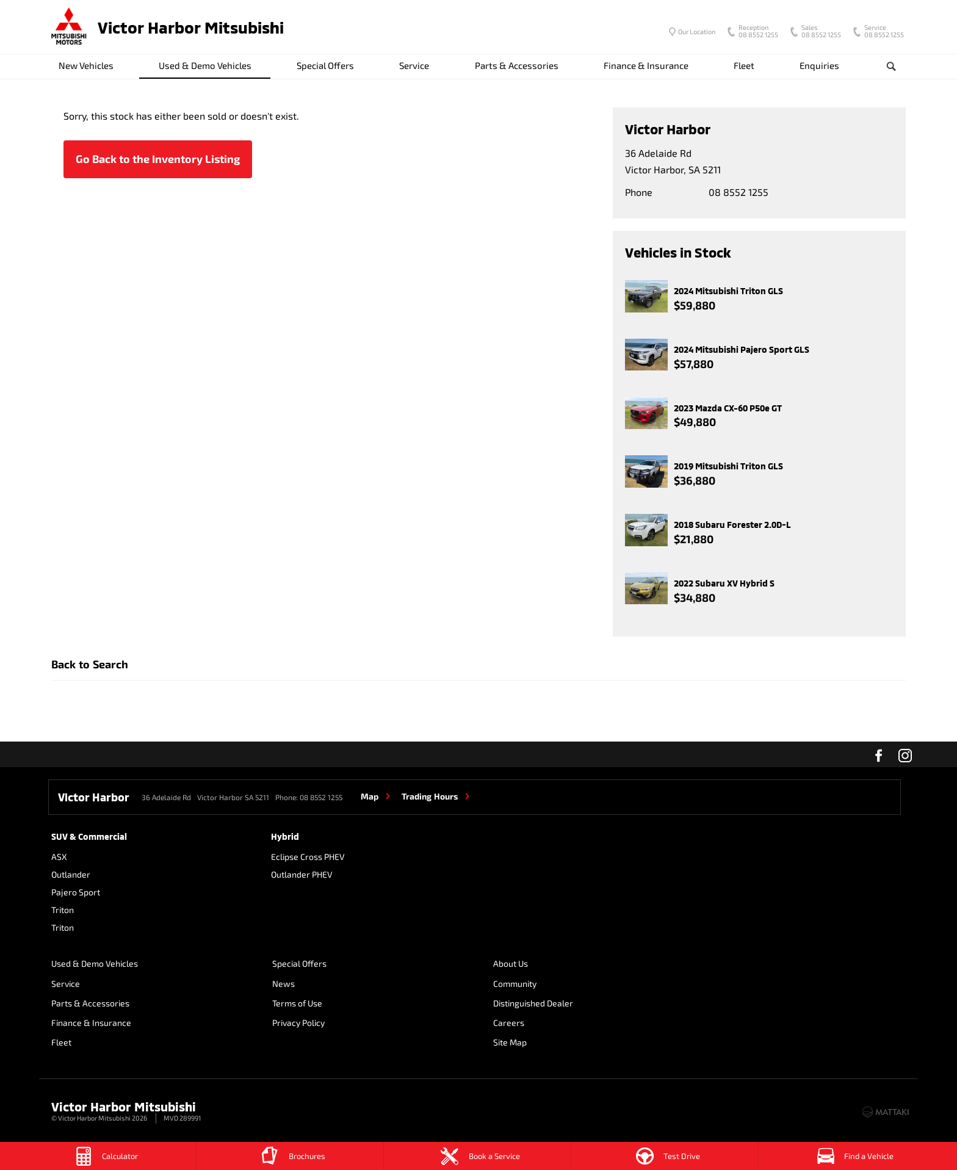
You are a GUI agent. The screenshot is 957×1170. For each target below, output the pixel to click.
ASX (59, 856)
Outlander (70, 874)
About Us (508, 964)
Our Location (696, 31)
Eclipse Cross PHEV (308, 856)
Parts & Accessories (516, 65)
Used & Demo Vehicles (205, 65)
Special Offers (325, 65)
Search (881, 66)
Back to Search (89, 664)
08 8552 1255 (755, 32)
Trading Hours (430, 796)
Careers (726, 964)
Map (369, 796)
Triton (62, 910)
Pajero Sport (75, 892)
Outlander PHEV (302, 874)
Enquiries (819, 65)
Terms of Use (296, 1003)
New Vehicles (86, 65)
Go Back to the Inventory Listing (158, 158)
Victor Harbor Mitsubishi (191, 27)
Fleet (744, 65)
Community (512, 983)
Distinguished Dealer (531, 1003)
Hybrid (285, 836)
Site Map (727, 983)
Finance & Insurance (646, 65)
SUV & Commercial (89, 836)
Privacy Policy (297, 1022)
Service (414, 65)
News (282, 983)
